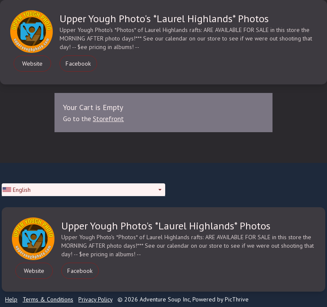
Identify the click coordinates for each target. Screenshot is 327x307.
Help (11, 299)
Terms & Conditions (48, 299)
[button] (83, 189)
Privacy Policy (95, 299)
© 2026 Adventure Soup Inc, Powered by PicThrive (183, 299)
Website (32, 63)
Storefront (108, 118)
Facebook (78, 63)
